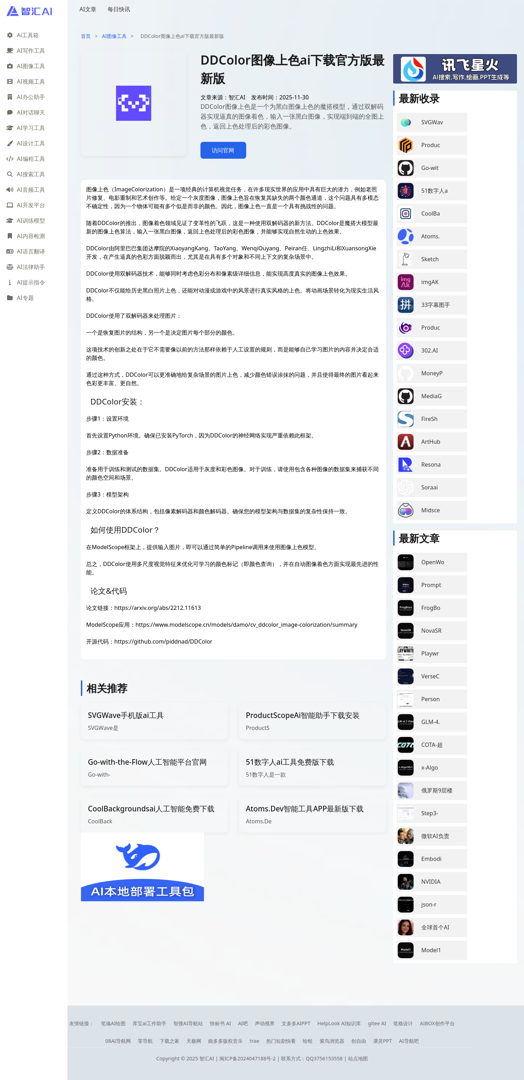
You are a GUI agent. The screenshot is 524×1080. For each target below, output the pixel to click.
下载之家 (169, 1041)
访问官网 (223, 150)
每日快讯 (119, 9)
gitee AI (377, 1023)
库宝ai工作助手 (149, 1023)
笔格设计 (403, 1023)
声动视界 (265, 1023)
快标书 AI (220, 1023)
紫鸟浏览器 (332, 1041)
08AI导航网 (118, 1041)
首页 (86, 36)
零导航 (145, 1041)
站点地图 (358, 1058)
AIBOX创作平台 (437, 1023)
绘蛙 (308, 1041)
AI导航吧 (408, 1041)
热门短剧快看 (281, 1041)
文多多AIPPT (296, 1023)
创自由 (358, 1041)
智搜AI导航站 (188, 1023)
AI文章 (87, 9)
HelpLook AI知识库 (339, 1023)
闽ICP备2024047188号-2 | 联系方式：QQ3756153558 (281, 1058)
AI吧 (243, 1023)
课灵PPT (382, 1041)
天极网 (193, 1041)
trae (254, 1041)
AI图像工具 (114, 36)
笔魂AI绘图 (113, 1023)
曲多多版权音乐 (225, 1041)
